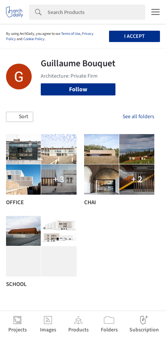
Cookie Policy (34, 39)
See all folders (138, 116)
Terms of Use (70, 33)
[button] (19, 117)
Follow (78, 89)
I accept (134, 36)
